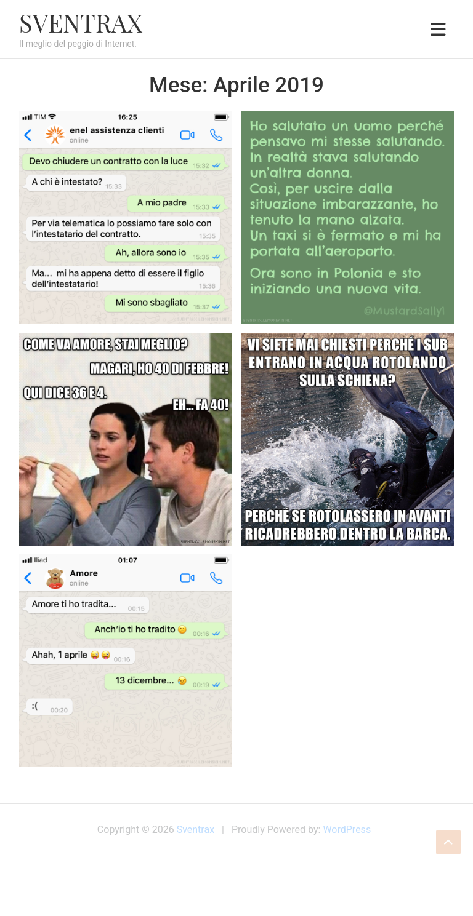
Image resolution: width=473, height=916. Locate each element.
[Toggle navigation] (438, 29)
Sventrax (80, 22)
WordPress (347, 829)
